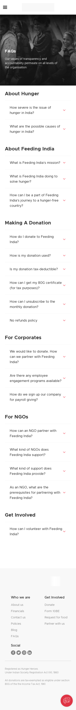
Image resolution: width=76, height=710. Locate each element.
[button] (5, 7)
